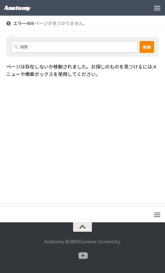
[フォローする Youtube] (82, 255)
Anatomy (17, 7)
